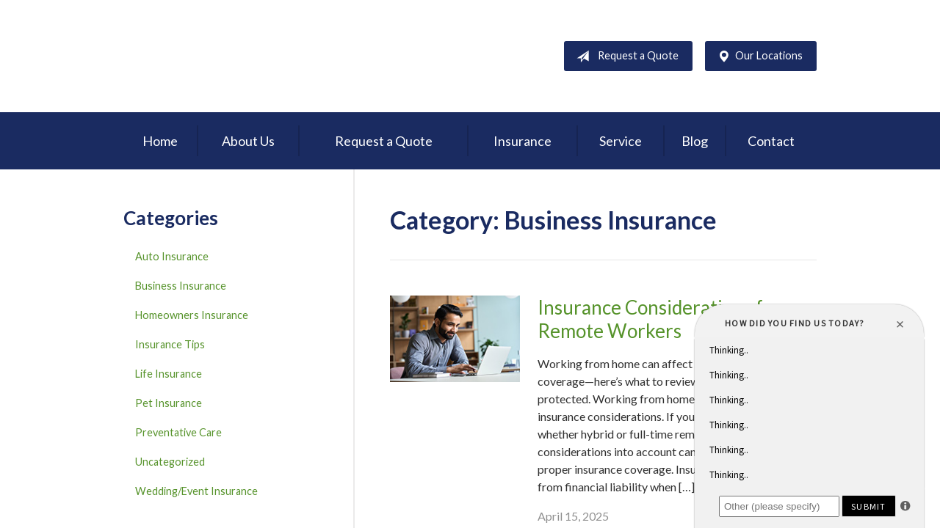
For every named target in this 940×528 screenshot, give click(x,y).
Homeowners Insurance (191, 315)
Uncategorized (170, 461)
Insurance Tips (170, 344)
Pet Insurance (168, 403)
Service (620, 141)
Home (160, 141)
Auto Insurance (172, 256)
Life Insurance (168, 373)
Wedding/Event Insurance (196, 491)
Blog (695, 141)
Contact (771, 141)
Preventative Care (178, 432)
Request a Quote (625, 56)
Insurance (523, 141)
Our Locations (757, 56)
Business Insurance (180, 285)
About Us (248, 141)
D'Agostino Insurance (215, 56)
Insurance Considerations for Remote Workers (659, 319)
